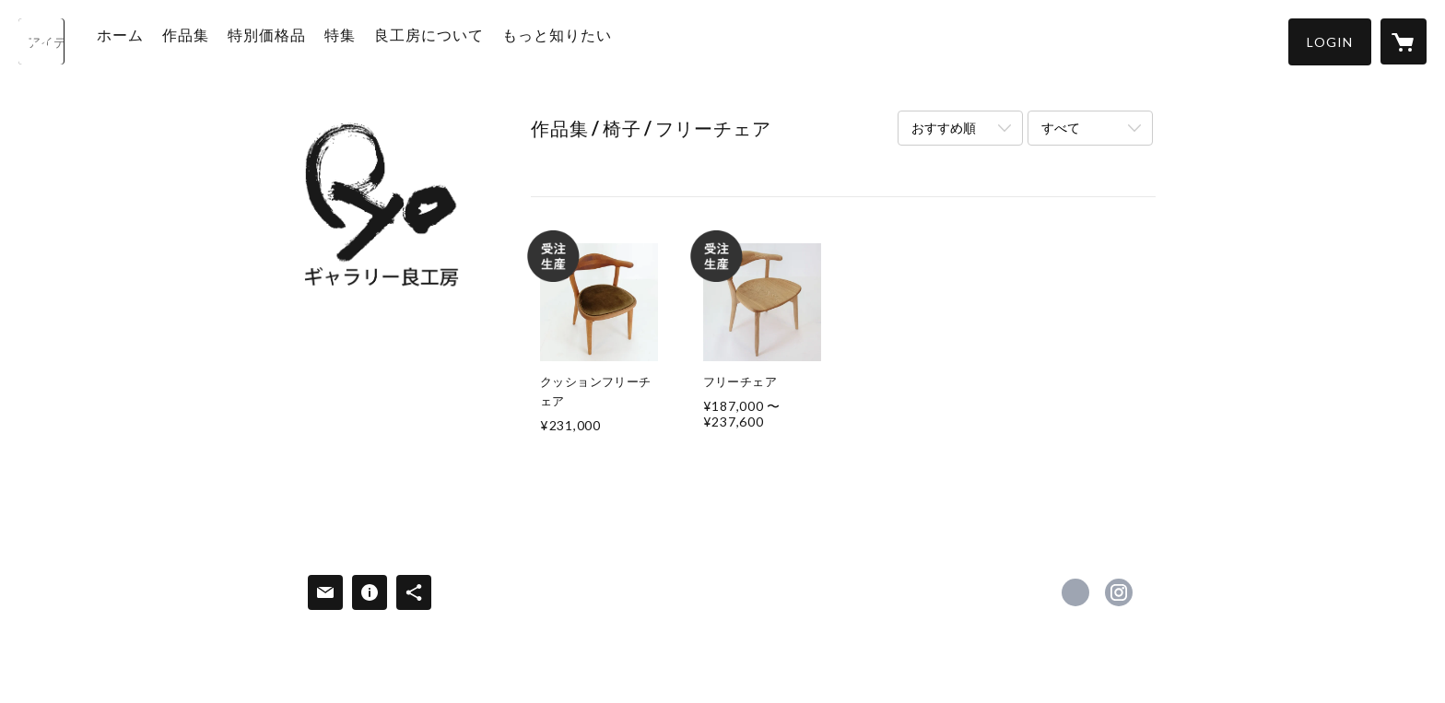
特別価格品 (290, 40)
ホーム (143, 40)
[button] (1329, 41)
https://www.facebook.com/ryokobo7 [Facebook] (1075, 592)
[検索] (41, 41)
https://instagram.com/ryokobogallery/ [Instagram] (1119, 592)
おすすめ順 (943, 127)
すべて (1060, 127)
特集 (363, 40)
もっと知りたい (580, 40)
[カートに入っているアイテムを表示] (1403, 41)
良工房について (452, 40)
